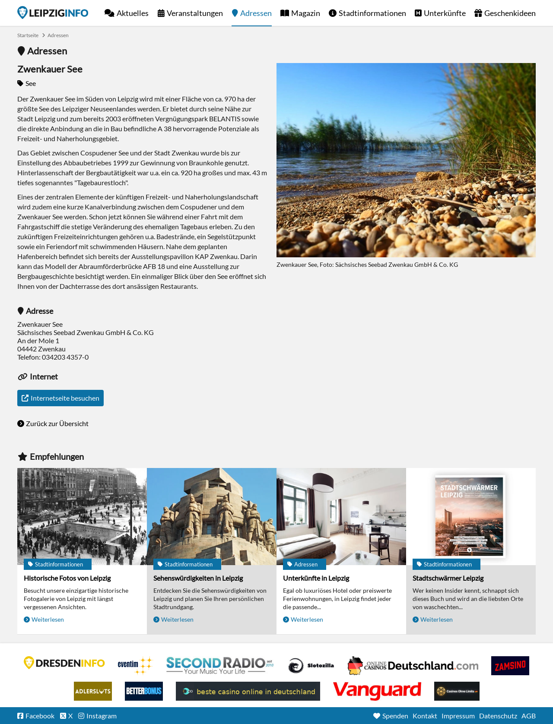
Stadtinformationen (372, 13)
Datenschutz (498, 715)
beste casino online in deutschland (248, 691)
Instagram (101, 715)
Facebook (39, 715)
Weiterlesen (48, 619)
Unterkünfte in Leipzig (316, 578)
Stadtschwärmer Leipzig (448, 578)
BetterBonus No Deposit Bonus (144, 691)
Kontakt (425, 715)
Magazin (305, 13)
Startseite (52, 12)
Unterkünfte (445, 13)
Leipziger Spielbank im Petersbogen (413, 665)
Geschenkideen (510, 13)
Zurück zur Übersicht (57, 423)
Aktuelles (133, 13)
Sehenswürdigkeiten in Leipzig (198, 578)
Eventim (135, 665)
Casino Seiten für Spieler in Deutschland (311, 665)
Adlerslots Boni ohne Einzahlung (93, 691)
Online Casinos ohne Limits (457, 691)
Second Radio (220, 665)
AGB (528, 715)
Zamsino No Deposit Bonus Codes (510, 665)
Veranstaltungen (195, 13)
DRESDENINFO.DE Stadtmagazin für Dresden (64, 662)
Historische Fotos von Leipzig (67, 578)
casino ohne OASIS (377, 691)
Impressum (458, 715)
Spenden (395, 715)
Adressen (256, 13)
